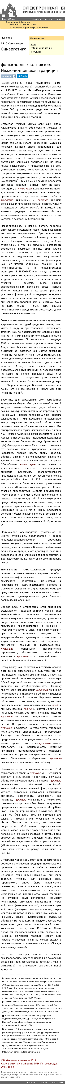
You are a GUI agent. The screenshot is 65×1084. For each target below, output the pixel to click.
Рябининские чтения (41, 48)
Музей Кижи (8, 19)
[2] (55, 240)
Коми (33, 44)
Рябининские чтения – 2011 (22, 25)
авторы (36, 19)
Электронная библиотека (18, 22)
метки (48, 19)
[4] (2, 524)
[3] (21, 392)
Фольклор (36, 51)
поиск (60, 19)
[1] (18, 180)
